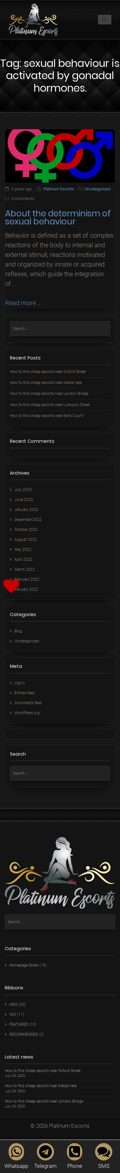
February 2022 (26, 579)
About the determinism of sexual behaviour (58, 217)
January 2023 (26, 509)
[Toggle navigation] (105, 20)
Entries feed (24, 693)
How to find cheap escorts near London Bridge (49, 393)
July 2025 (23, 489)
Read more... (23, 303)
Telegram (45, 1156)
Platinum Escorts (58, 188)
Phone (74, 1156)
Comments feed (28, 703)
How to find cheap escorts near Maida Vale (46, 382)
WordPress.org (27, 713)
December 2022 (28, 519)
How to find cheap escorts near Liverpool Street (50, 405)
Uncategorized (97, 188)
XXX (12, 1014)
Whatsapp (16, 1156)
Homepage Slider (23, 965)
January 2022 (26, 589)
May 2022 (22, 549)
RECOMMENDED (23, 1034)
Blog (18, 631)
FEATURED (18, 1024)
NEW (13, 1004)
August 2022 (25, 539)
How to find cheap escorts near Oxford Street (48, 371)
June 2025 (23, 499)
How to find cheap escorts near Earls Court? (47, 416)
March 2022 (24, 569)
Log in (19, 683)
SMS (103, 1156)
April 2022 (23, 559)
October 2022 (26, 529)
